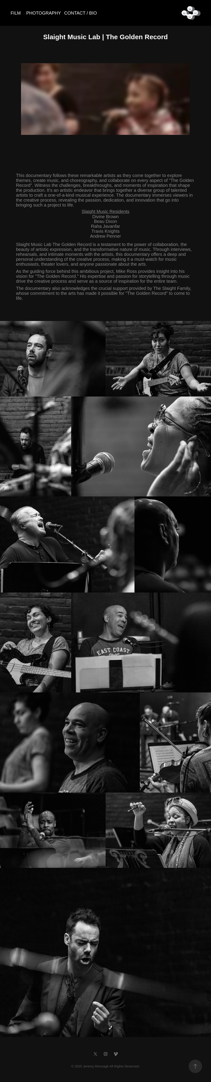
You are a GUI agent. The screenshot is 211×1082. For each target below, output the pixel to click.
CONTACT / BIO (80, 13)
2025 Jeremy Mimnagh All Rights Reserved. (107, 1066)
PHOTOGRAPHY (43, 13)
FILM (16, 13)
